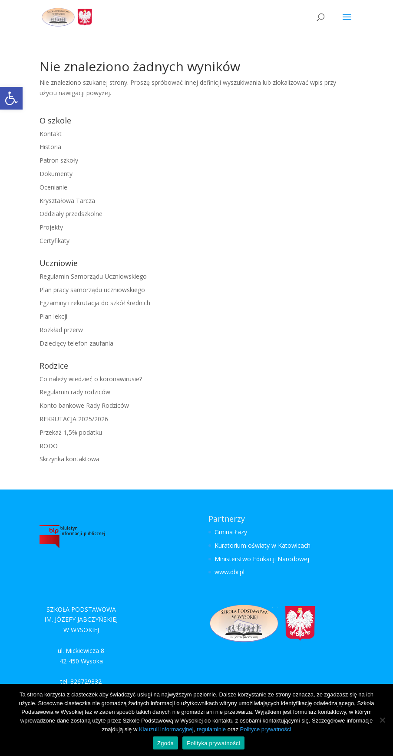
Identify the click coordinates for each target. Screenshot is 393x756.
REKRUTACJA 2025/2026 (74, 419)
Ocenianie (53, 187)
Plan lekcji (53, 316)
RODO (49, 446)
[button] (11, 98)
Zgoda (165, 743)
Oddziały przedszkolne (71, 214)
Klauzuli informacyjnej (166, 729)
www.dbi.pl (229, 572)
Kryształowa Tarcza (67, 200)
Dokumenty (56, 174)
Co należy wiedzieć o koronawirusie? (91, 379)
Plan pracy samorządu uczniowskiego (92, 290)
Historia (50, 147)
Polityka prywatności (213, 743)
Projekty (51, 227)
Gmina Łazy (231, 532)
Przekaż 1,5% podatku (71, 432)
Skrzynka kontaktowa (69, 459)
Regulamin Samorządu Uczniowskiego (93, 276)
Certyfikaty (54, 240)
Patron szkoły (59, 160)
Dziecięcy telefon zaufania (76, 343)
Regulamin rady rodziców (75, 392)
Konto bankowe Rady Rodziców (84, 405)
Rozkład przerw (61, 330)
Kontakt (51, 134)
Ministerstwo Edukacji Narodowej (262, 559)
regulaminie (211, 729)
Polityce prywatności (265, 729)
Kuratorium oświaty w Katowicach (262, 545)
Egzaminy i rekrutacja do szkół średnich (95, 303)
